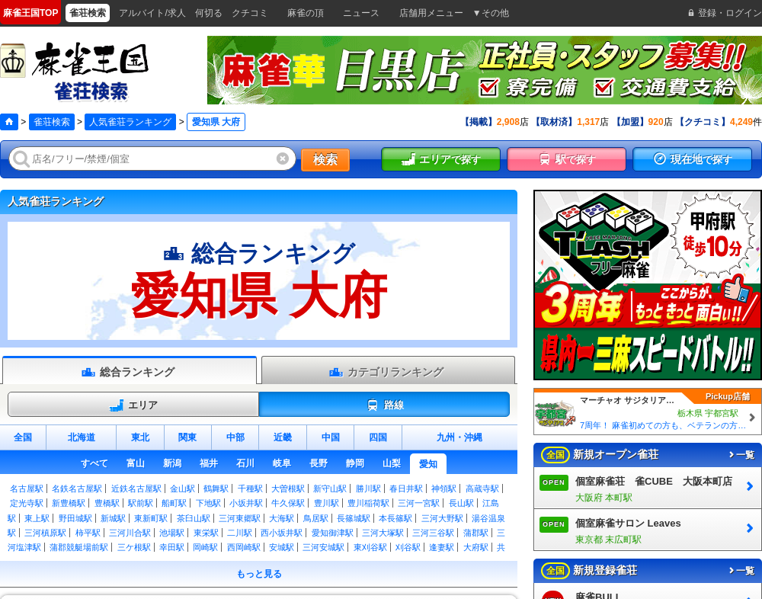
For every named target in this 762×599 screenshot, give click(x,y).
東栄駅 (206, 532)
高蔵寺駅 (482, 488)
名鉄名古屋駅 (77, 488)
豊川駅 (326, 503)
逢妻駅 (441, 547)
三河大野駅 (442, 518)
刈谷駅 (408, 547)
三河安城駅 (323, 547)
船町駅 (174, 503)
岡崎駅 (205, 547)
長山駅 (461, 503)
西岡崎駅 (244, 547)
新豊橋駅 (68, 503)
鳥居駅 (315, 518)
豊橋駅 (107, 503)
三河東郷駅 (240, 518)
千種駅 (250, 488)
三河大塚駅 (383, 532)
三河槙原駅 (45, 532)
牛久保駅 (288, 503)
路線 (384, 405)
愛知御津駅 (333, 532)
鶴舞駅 (216, 488)
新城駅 (113, 518)
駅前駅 (140, 503)
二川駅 (239, 532)
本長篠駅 (395, 518)
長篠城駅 (353, 518)
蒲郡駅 (475, 532)
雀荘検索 (52, 122)
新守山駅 (330, 488)
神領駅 (443, 488)
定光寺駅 (26, 503)
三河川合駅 (130, 532)
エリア (133, 405)
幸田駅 (171, 547)
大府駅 (475, 547)
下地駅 (208, 503)
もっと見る (259, 574)
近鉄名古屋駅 (136, 488)
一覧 (740, 455)
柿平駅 (88, 532)
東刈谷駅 (370, 547)
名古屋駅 (26, 488)
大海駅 (281, 518)
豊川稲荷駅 (368, 503)
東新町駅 (151, 518)
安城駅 (281, 547)
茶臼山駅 (193, 518)
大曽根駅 (288, 488)
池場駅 (171, 532)
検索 (325, 159)
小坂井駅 (246, 503)
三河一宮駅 (419, 503)
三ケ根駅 (134, 547)
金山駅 (182, 488)
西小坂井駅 (282, 532)
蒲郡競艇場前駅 (79, 547)
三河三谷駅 (433, 532)
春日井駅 (406, 488)
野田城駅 (75, 518)
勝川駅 (368, 488)
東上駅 (37, 518)
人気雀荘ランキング (130, 122)
